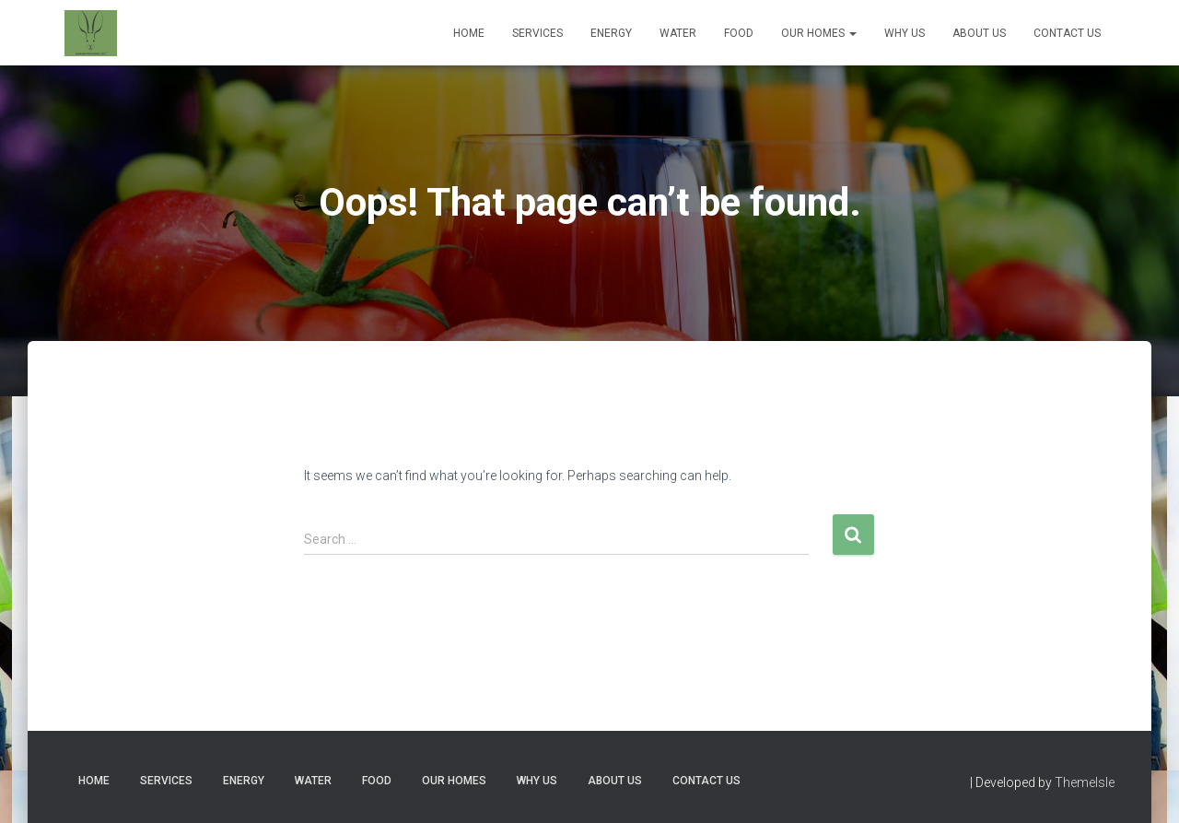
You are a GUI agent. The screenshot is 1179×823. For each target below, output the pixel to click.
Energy (611, 33)
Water (678, 33)
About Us (979, 33)
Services (537, 33)
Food (738, 33)
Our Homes (819, 33)
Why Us (904, 33)
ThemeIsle (1085, 782)
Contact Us (1067, 33)
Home (468, 33)
